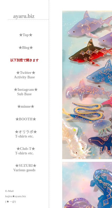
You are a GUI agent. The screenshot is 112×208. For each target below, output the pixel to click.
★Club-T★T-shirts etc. (25, 151)
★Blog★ (25, 48)
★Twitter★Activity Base (24, 75)
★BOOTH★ (25, 119)
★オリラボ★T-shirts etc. (26, 134)
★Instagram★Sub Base (25, 92)
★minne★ (25, 106)
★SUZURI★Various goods (24, 168)
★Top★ (25, 35)
